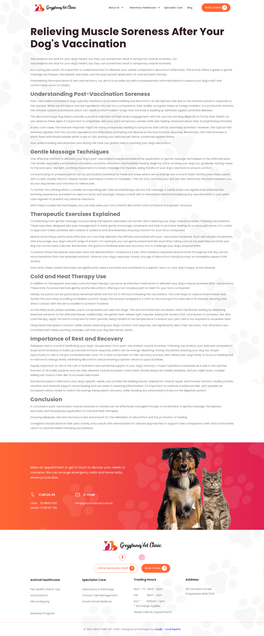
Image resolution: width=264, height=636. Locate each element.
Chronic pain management (100, 599)
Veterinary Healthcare (142, 7)
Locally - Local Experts (168, 629)
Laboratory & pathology (98, 593)
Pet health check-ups (45, 593)
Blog (189, 7)
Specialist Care (173, 7)
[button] (115, 7)
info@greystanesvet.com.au (94, 510)
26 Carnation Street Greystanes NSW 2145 (199, 591)
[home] (55, 7)
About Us (114, 7)
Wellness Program (42, 613)
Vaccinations (39, 599)
